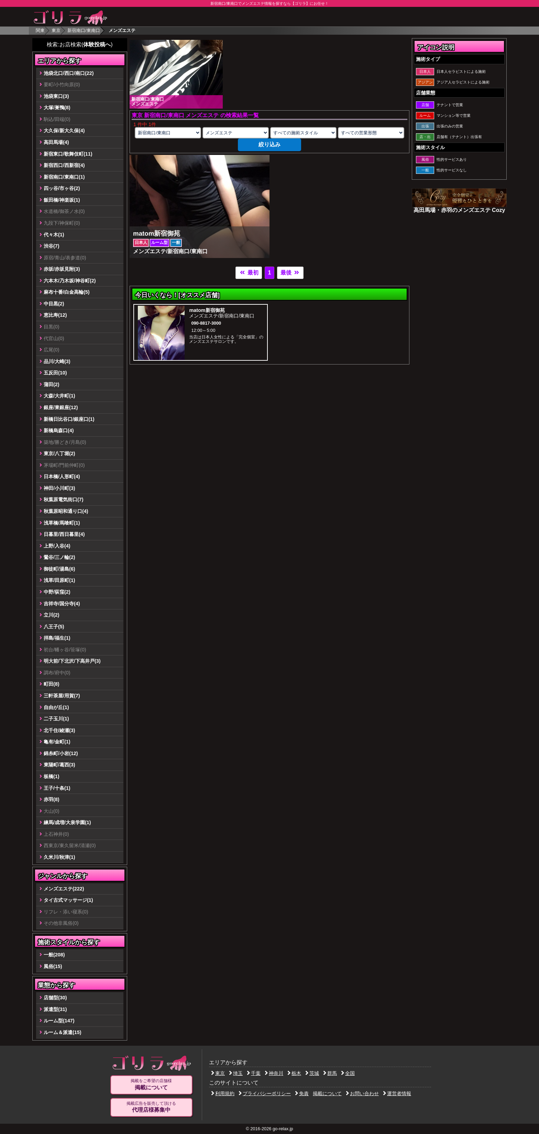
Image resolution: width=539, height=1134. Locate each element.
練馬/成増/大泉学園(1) (67, 822)
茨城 (312, 1073)
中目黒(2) (54, 303)
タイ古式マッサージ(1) (68, 900)
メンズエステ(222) (64, 888)
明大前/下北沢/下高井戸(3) (72, 661)
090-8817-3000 (206, 323)
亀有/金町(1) (57, 741)
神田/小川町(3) (59, 488)
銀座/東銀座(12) (61, 407)
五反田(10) (55, 372)
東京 (56, 30)
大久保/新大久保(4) (64, 130)
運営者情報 (397, 1093)
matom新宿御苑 (206, 310)
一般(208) (54, 954)
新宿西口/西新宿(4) (64, 165)
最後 (290, 273)
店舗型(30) (55, 997)
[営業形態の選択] (371, 132)
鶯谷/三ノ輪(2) (59, 557)
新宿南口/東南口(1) (64, 177)
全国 (348, 1073)
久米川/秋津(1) (59, 857)
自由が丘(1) (56, 707)
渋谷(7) (51, 246)
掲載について (327, 1093)
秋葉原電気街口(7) (64, 499)
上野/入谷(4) (57, 546)
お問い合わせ (362, 1093)
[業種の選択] (235, 132)
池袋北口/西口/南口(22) (69, 73)
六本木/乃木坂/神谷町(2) (70, 280)
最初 (248, 273)
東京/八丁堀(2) (59, 453)
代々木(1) (54, 234)
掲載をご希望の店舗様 (151, 1084)
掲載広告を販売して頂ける (151, 1107)
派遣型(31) (55, 1009)
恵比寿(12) (55, 315)
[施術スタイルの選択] (303, 132)
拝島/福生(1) (57, 638)
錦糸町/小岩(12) (61, 753)
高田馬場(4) (56, 142)
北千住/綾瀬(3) (59, 730)
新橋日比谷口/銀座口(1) (69, 419)
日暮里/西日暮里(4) (64, 534)
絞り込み (269, 144)
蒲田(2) (51, 384)
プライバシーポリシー (265, 1093)
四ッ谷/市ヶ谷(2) (62, 188)
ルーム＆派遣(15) (62, 1032)
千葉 (254, 1073)
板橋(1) (51, 776)
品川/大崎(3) (57, 361)
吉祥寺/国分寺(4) (62, 603)
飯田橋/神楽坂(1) (62, 200)
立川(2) (51, 615)
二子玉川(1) (56, 718)
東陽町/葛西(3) (59, 764)
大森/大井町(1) (59, 395)
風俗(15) (53, 966)
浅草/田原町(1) (59, 580)
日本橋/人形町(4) (62, 476)
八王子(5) (54, 626)
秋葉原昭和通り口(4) (66, 511)
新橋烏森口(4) (59, 430)
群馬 (330, 1073)
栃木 (294, 1073)
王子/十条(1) (57, 788)
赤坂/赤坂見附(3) (62, 269)
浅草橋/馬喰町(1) (62, 523)
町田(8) (51, 684)
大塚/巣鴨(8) (57, 107)
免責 (302, 1093)
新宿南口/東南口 (83, 30)
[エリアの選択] (168, 132)
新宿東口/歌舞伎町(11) (68, 154)
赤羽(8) (51, 799)
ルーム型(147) (59, 1020)
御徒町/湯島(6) (59, 569)
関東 (40, 30)
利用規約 (222, 1093)
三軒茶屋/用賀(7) (62, 695)
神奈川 (274, 1073)
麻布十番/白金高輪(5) (67, 292)
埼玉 (236, 1073)
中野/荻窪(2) (57, 592)
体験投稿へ (97, 44)
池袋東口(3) (56, 96)
